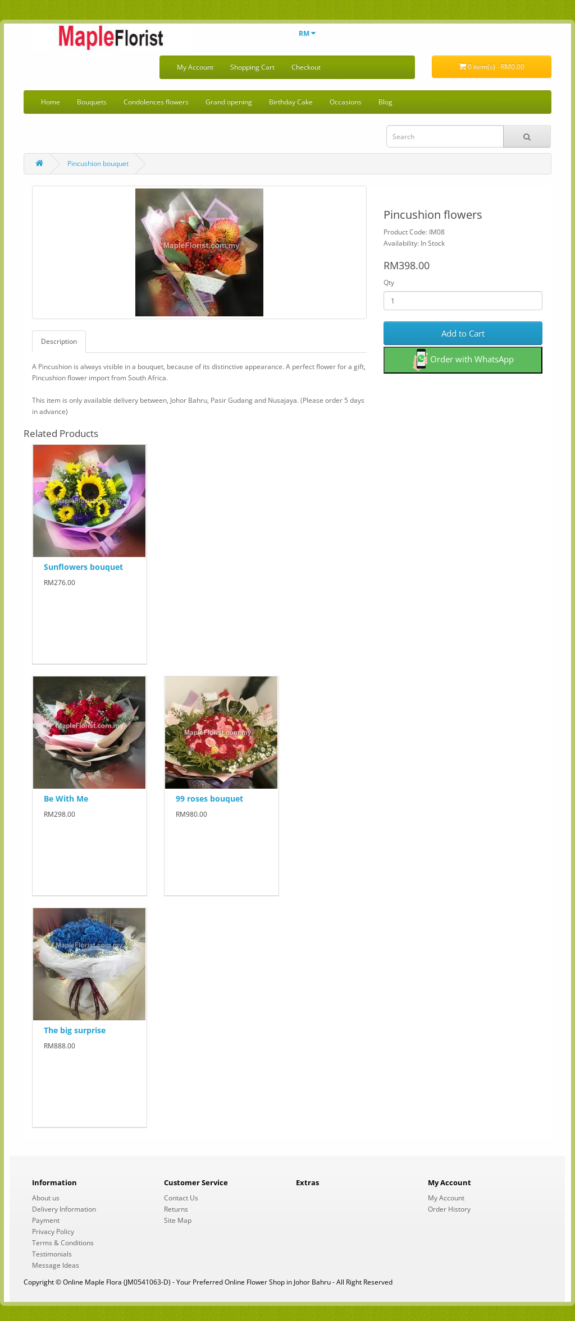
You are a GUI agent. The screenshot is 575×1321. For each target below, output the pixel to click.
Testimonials (52, 1254)
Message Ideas (55, 1265)
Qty (389, 282)
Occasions (346, 102)
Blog (385, 102)
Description (59, 341)
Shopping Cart (252, 67)
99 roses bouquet (209, 798)
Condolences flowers (156, 102)
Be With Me (66, 798)
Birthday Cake (291, 102)
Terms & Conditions (63, 1243)
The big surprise (75, 1030)
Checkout (306, 67)
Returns (176, 1209)
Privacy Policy (53, 1231)
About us (46, 1198)
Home (50, 102)
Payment (46, 1220)
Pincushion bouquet (98, 163)
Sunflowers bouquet (83, 566)
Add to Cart (463, 333)
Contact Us (181, 1198)
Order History (449, 1209)
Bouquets (92, 102)
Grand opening (229, 102)
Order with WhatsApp (463, 360)
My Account (195, 67)
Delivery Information (64, 1209)
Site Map (177, 1220)
